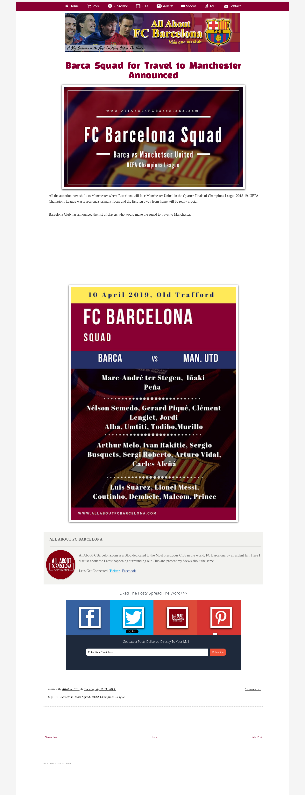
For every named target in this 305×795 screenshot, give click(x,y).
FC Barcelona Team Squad (73, 696)
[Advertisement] (156, 252)
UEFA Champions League (108, 696)
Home (154, 737)
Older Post (256, 737)
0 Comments (253, 689)
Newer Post (51, 737)
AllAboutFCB (71, 689)
